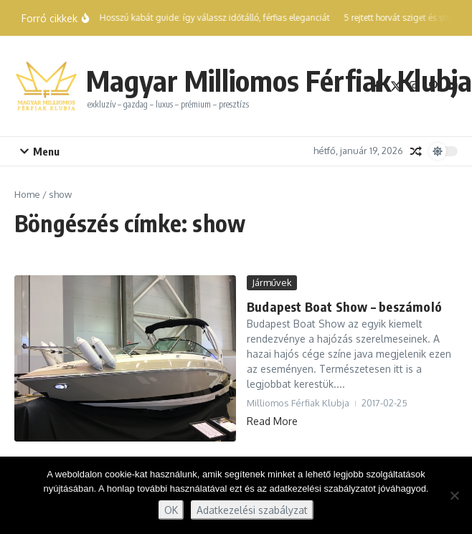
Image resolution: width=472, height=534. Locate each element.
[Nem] (454, 495)
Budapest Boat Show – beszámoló (344, 306)
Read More (272, 421)
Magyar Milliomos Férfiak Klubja (279, 80)
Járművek (272, 282)
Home (27, 194)
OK (171, 510)
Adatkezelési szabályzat (252, 510)
